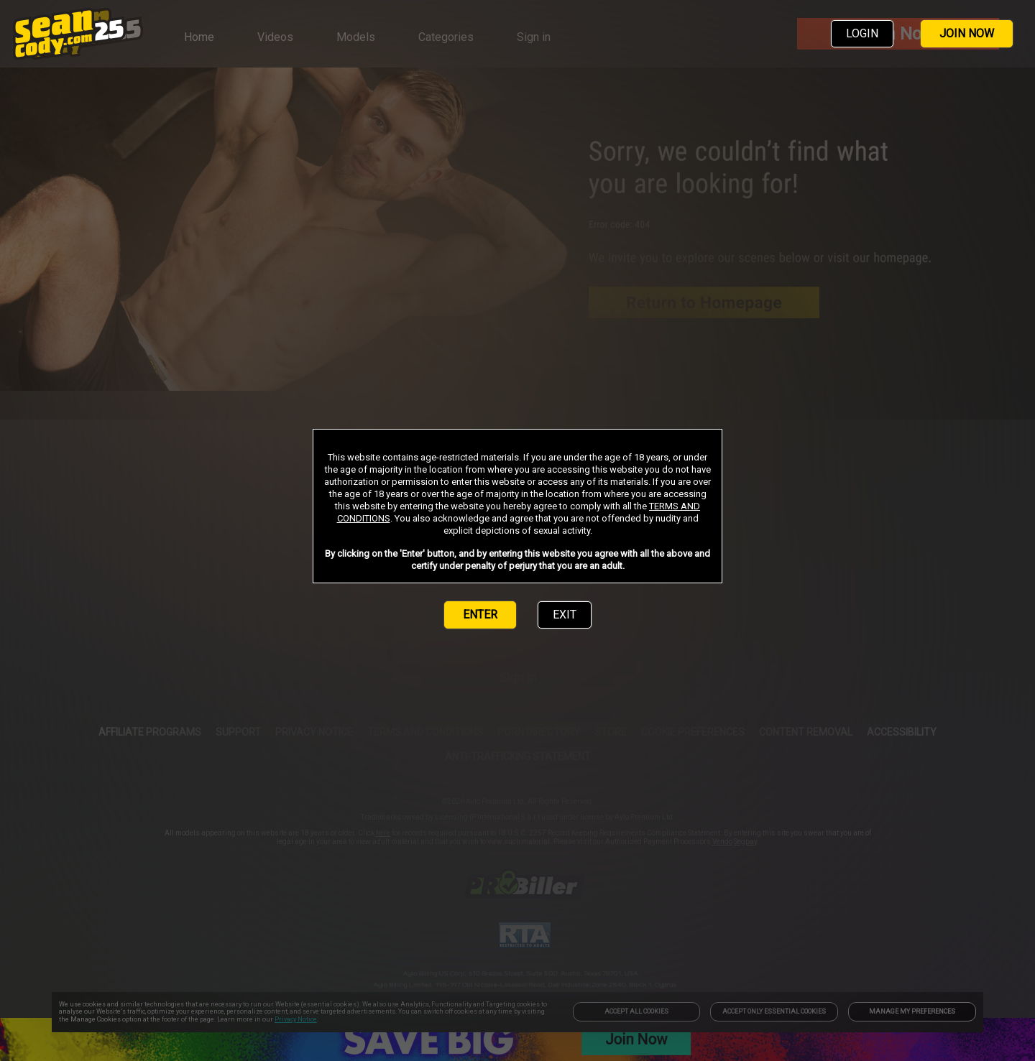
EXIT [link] (564, 614)
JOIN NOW (966, 33)
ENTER (480, 614)
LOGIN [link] (862, 33)
